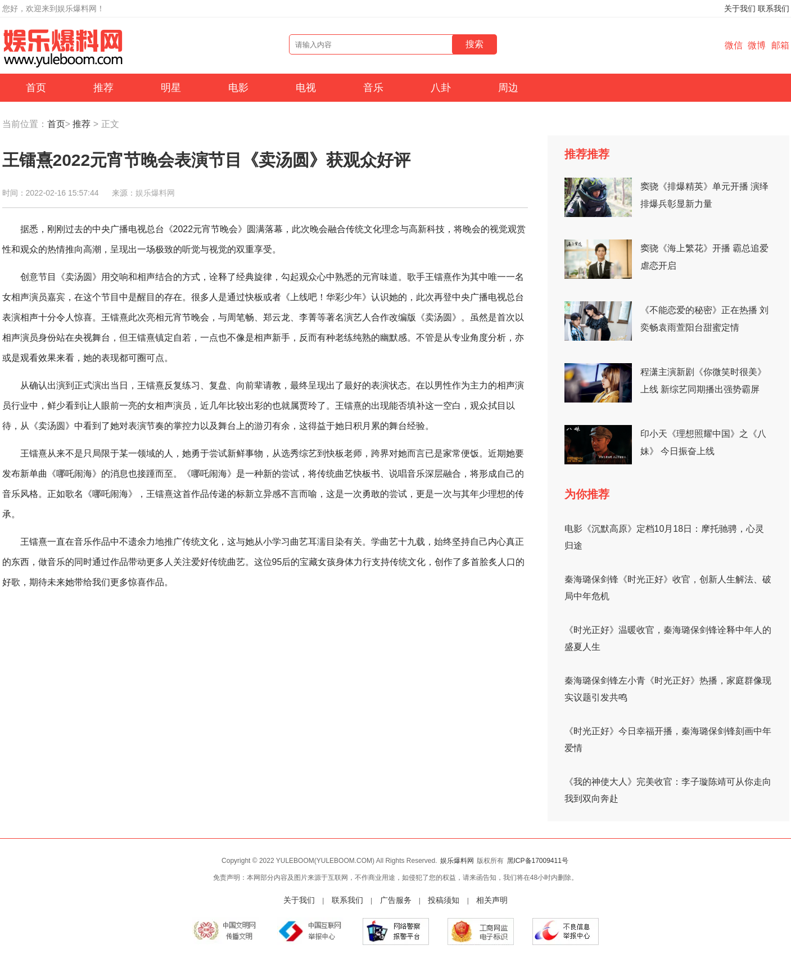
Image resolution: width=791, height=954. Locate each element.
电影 (238, 87)
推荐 (103, 87)
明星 (171, 87)
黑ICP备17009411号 (537, 861)
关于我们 (740, 8)
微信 (734, 45)
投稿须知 (443, 900)
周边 (508, 87)
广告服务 (396, 900)
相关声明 (492, 900)
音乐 (373, 87)
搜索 (474, 44)
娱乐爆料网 (155, 192)
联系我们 (773, 8)
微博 (757, 45)
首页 (36, 87)
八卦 (441, 87)
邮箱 (780, 45)
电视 (306, 87)
